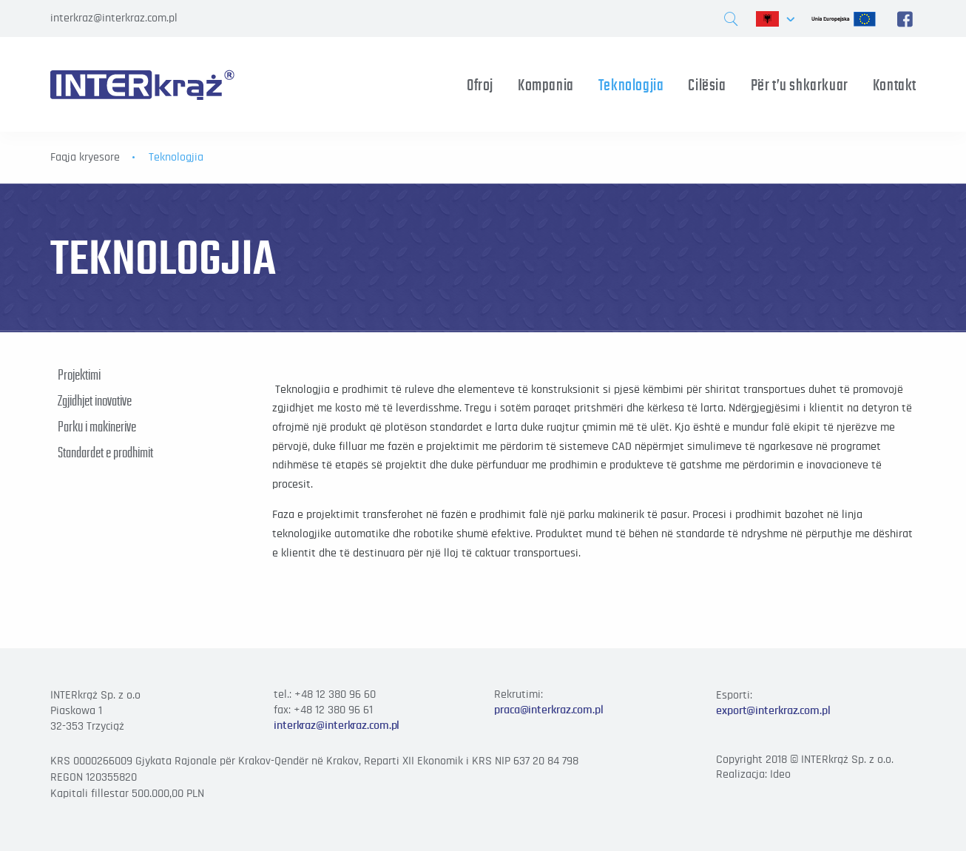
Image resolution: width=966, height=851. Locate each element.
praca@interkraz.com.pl (549, 710)
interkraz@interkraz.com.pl (114, 18)
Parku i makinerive (97, 426)
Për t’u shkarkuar (799, 85)
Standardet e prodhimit (105, 452)
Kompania (546, 85)
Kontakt (894, 85)
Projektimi (79, 374)
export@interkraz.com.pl (773, 710)
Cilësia (707, 85)
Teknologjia (631, 85)
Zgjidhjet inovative (95, 400)
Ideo (780, 774)
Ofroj (480, 85)
